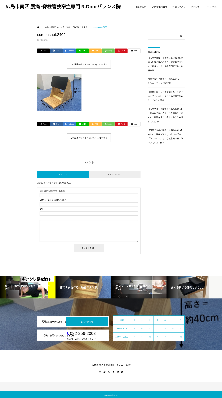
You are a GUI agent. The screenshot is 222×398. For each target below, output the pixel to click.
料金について (179, 6)
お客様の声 (141, 6)
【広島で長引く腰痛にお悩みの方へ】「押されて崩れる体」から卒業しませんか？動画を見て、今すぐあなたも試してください (165, 115)
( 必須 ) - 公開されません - (54, 200)
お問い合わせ (87, 321)
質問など (196, 6)
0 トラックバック (115, 174)
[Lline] (82, 51)
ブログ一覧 (211, 6)
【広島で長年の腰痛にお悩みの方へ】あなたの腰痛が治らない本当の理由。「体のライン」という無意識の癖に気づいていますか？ (165, 136)
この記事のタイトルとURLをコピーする (88, 64)
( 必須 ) (52, 191)
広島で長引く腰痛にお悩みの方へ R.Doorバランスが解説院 (164, 81)
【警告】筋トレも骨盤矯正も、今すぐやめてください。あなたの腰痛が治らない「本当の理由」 (165, 96)
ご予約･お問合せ (159, 6)
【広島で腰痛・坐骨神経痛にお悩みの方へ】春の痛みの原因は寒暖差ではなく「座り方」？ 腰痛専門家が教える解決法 (165, 64)
